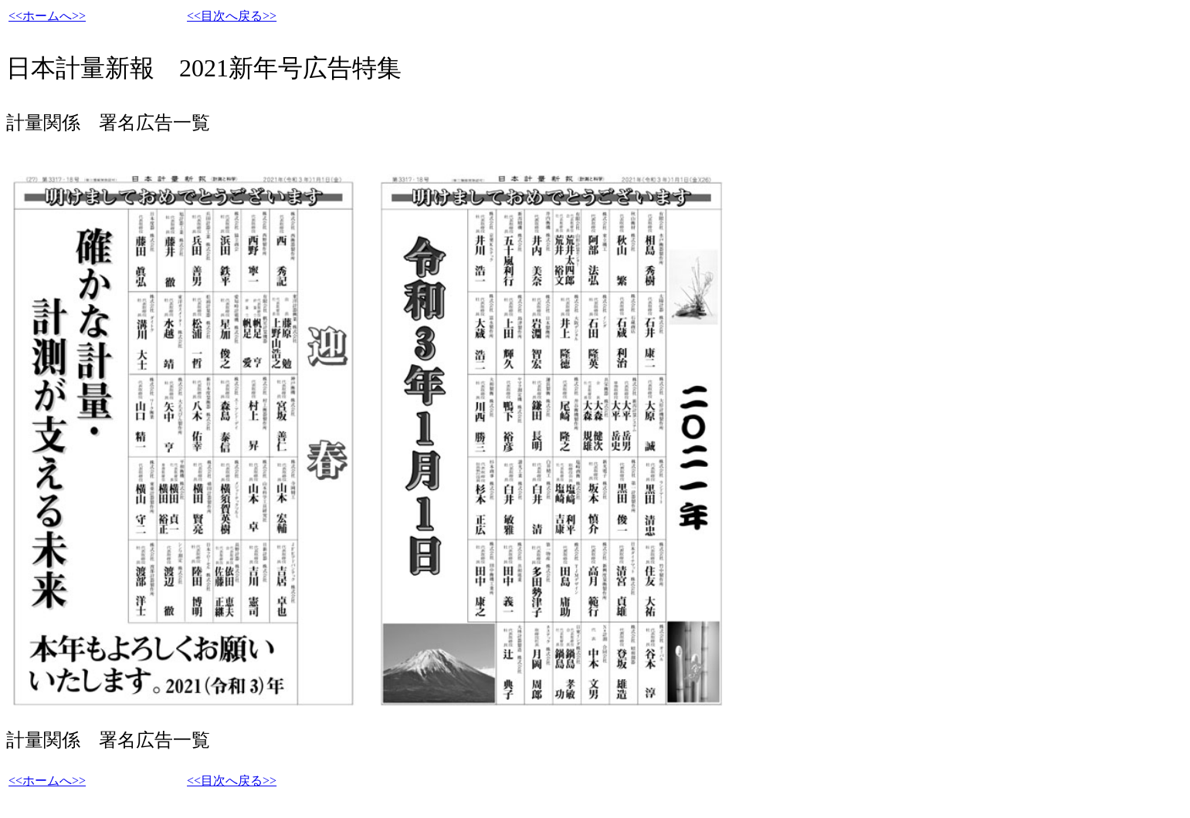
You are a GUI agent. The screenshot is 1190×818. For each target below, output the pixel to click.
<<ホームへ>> (47, 15)
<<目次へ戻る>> (231, 15)
